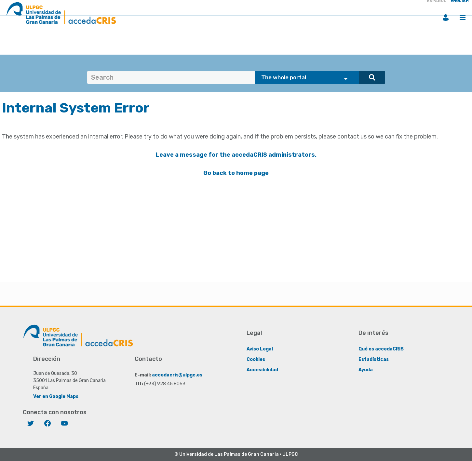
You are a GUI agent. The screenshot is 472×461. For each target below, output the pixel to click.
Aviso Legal (260, 349)
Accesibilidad (262, 370)
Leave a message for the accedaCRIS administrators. (236, 154)
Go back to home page (236, 173)
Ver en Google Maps (55, 396)
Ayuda (365, 370)
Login (446, 17)
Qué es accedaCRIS (381, 349)
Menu (462, 17)
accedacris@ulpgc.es (177, 375)
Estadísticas (373, 359)
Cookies (256, 359)
